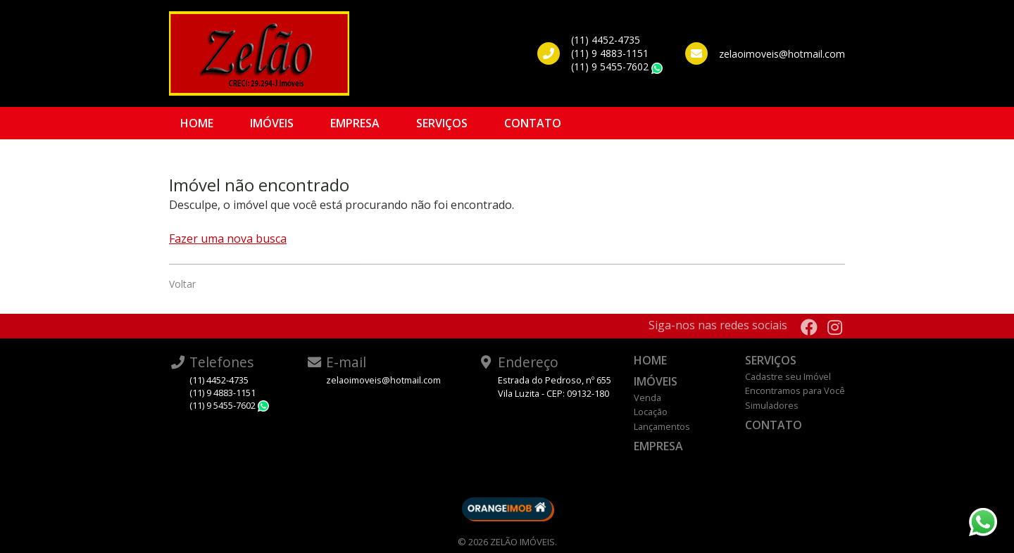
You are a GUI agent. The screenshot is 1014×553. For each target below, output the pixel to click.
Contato (532, 123)
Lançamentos (662, 426)
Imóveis (272, 123)
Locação (651, 411)
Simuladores (772, 405)
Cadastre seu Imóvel (788, 376)
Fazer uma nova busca (228, 238)
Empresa (355, 123)
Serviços (442, 123)
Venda (647, 397)
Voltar (182, 284)
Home (196, 123)
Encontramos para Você (795, 390)
